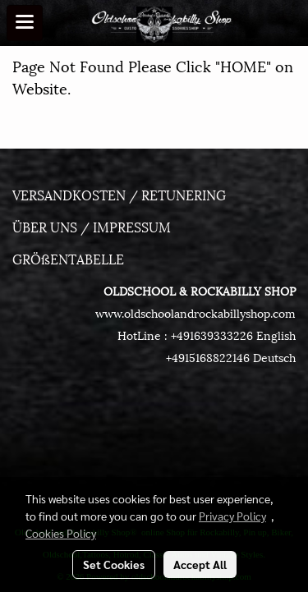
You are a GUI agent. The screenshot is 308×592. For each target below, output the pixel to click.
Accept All (200, 564)
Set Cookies (114, 564)
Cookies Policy (60, 532)
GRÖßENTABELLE (68, 258)
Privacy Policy (232, 515)
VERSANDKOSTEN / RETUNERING (119, 194)
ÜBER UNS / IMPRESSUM (91, 226)
